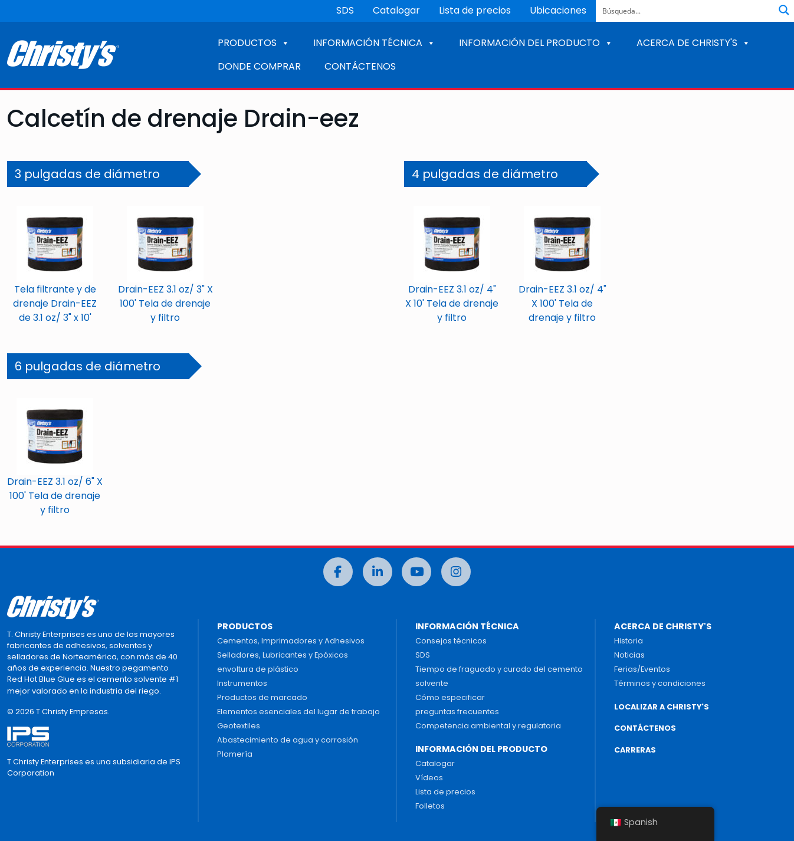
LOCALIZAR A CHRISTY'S (661, 707)
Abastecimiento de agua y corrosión (287, 740)
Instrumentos (242, 683)
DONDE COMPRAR (259, 66)
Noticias (629, 655)
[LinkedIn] (377, 571)
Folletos (430, 806)
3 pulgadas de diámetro (87, 174)
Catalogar (396, 10)
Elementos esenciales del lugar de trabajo (298, 712)
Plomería (234, 754)
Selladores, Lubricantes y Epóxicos (282, 655)
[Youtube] (416, 571)
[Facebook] (338, 571)
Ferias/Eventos (642, 669)
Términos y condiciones (660, 683)
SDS (345, 10)
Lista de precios (475, 10)
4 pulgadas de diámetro (485, 174)
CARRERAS (635, 750)
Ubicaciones (558, 10)
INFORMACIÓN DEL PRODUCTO (536, 43)
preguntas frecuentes (457, 712)
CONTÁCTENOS (360, 66)
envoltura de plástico (257, 669)
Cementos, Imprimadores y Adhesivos (291, 641)
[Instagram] (456, 571)
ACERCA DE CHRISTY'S (693, 43)
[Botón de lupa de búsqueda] (784, 10)
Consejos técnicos (451, 641)
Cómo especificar (450, 697)
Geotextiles (238, 726)
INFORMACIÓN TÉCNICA (374, 43)
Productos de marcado (262, 697)
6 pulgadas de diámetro (87, 366)
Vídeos (429, 778)
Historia (628, 641)
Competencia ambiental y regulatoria (488, 726)
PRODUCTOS (254, 43)
